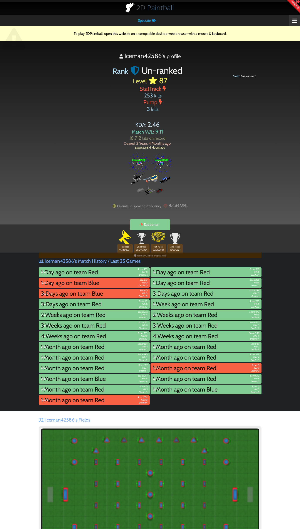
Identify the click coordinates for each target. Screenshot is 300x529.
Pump (152, 102)
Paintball (155, 7)
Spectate (147, 20)
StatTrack (153, 88)
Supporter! (150, 225)
